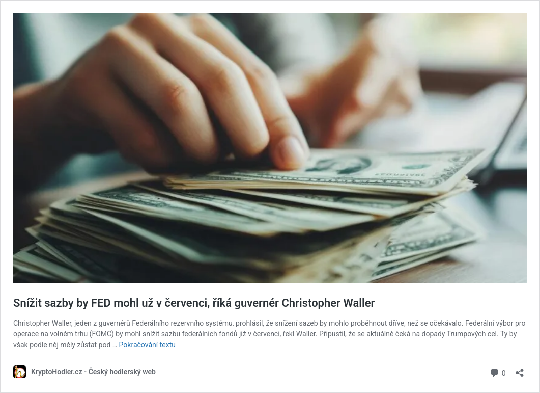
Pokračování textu (147, 344)
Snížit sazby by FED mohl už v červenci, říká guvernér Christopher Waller (194, 303)
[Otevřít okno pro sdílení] (520, 369)
